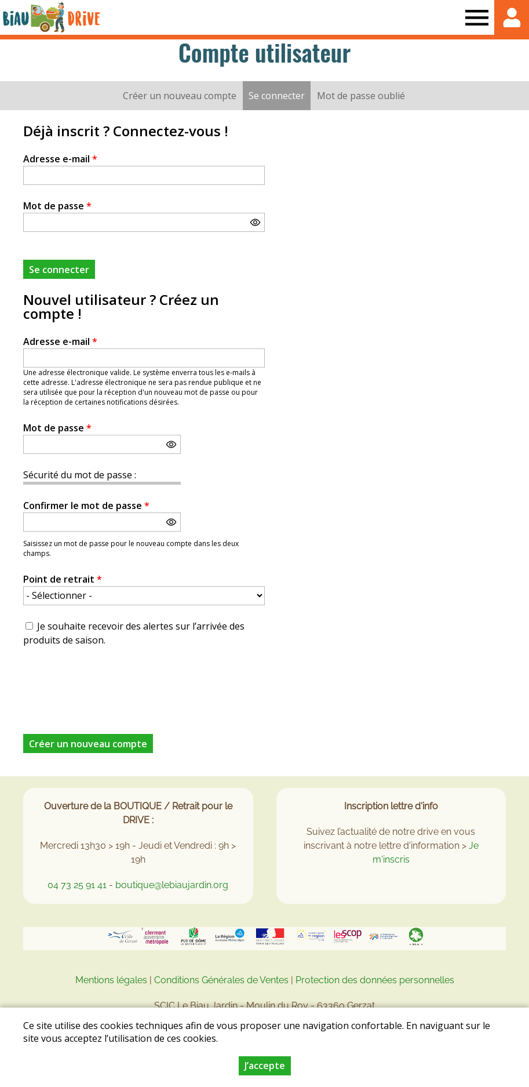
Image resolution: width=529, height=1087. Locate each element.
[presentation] (111, 683)
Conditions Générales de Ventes (222, 980)
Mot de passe (57, 205)
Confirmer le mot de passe (86, 505)
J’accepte (265, 1065)
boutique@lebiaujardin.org (171, 884)
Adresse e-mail (60, 158)
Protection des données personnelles (374, 980)
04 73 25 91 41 (77, 884)
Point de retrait (62, 579)
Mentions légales (111, 980)
